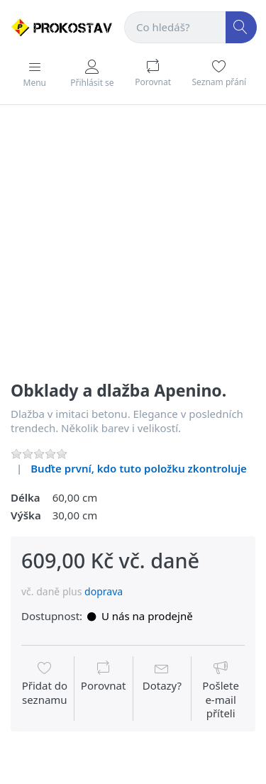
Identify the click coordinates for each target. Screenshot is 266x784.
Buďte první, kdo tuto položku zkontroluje (139, 468)
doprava (103, 591)
